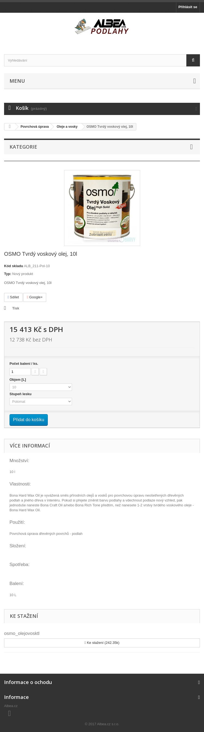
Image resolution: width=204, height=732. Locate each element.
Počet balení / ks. (24, 364)
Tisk (15, 308)
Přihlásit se (187, 7)
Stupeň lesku (21, 394)
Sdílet (13, 297)
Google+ (35, 297)
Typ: (7, 274)
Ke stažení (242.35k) (101, 643)
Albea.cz (11, 706)
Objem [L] (18, 380)
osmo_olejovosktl (21, 633)
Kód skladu (13, 266)
